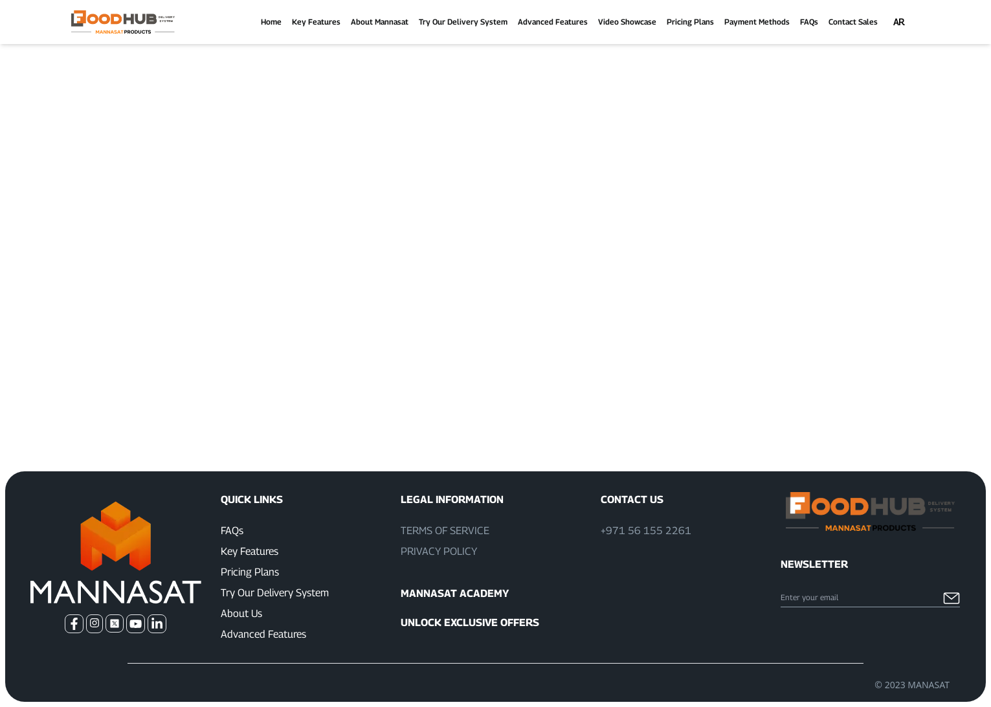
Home (271, 22)
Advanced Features (553, 22)
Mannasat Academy (455, 593)
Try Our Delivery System (463, 22)
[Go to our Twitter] (115, 623)
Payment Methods (757, 22)
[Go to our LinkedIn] (157, 623)
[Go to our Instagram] (94, 623)
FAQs (809, 22)
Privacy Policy (439, 551)
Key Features (316, 22)
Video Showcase (627, 22)
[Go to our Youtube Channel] (135, 623)
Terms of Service (445, 530)
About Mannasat (379, 22)
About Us (241, 613)
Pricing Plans (690, 22)
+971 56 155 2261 (646, 530)
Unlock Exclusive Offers (470, 622)
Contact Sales (853, 22)
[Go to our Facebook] (74, 623)
